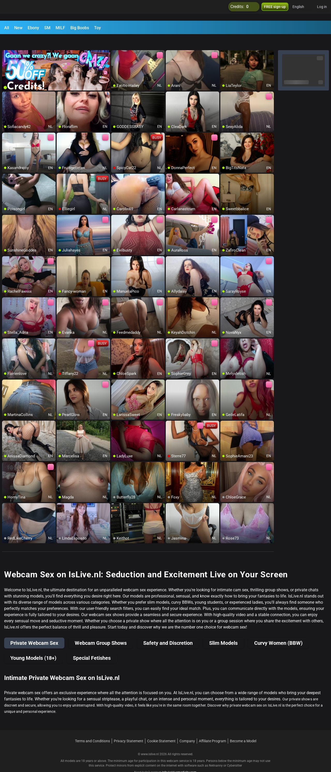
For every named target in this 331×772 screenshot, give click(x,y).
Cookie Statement (161, 728)
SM (47, 27)
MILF (60, 27)
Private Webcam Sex (34, 630)
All (6, 27)
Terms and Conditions (92, 728)
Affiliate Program (212, 728)
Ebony (33, 27)
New (18, 27)
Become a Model (243, 728)
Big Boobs (79, 27)
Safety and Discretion (168, 630)
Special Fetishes (92, 645)
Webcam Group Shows (101, 630)
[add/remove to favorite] (115, 41)
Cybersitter (234, 752)
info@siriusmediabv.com (179, 759)
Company (187, 728)
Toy (97, 27)
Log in (322, 10)
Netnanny (216, 752)
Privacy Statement (128, 728)
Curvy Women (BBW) (278, 630)
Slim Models (223, 630)
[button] (301, 10)
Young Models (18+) (33, 645)
